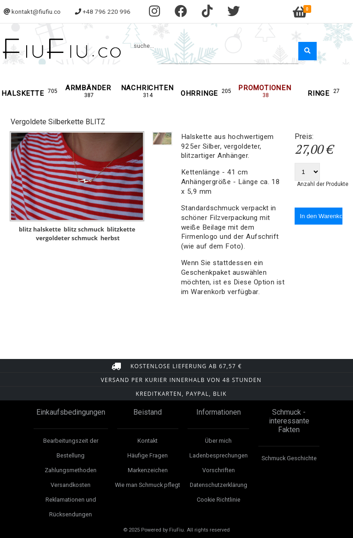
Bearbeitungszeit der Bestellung (70, 448)
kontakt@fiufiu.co (36, 11)
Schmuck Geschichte (289, 458)
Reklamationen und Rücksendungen (71, 507)
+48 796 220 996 (107, 11)
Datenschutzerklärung (218, 484)
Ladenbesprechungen (218, 455)
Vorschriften (218, 470)
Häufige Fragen (147, 455)
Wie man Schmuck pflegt (147, 484)
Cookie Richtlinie (218, 499)
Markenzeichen (148, 470)
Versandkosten (71, 484)
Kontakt (147, 440)
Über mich (218, 440)
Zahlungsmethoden (71, 470)
